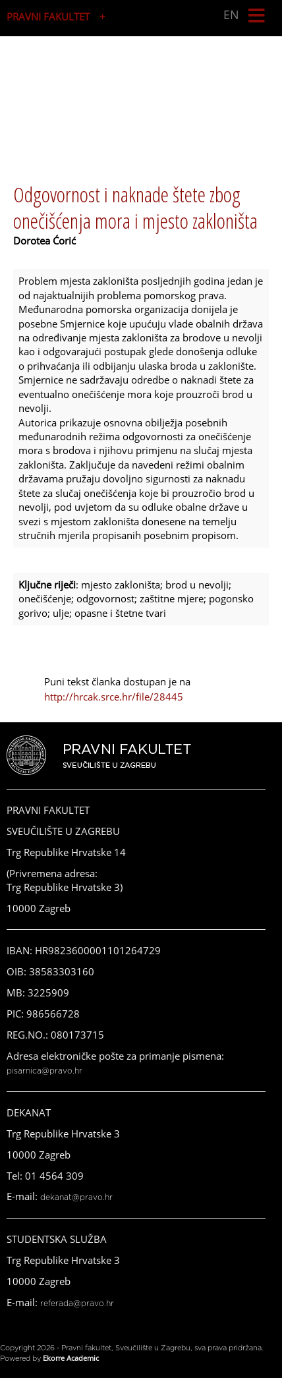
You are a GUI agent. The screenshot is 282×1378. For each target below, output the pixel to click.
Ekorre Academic (71, 1358)
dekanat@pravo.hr (76, 1197)
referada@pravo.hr (77, 1303)
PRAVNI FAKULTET (48, 16)
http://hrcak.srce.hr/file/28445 (113, 696)
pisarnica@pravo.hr (44, 1071)
